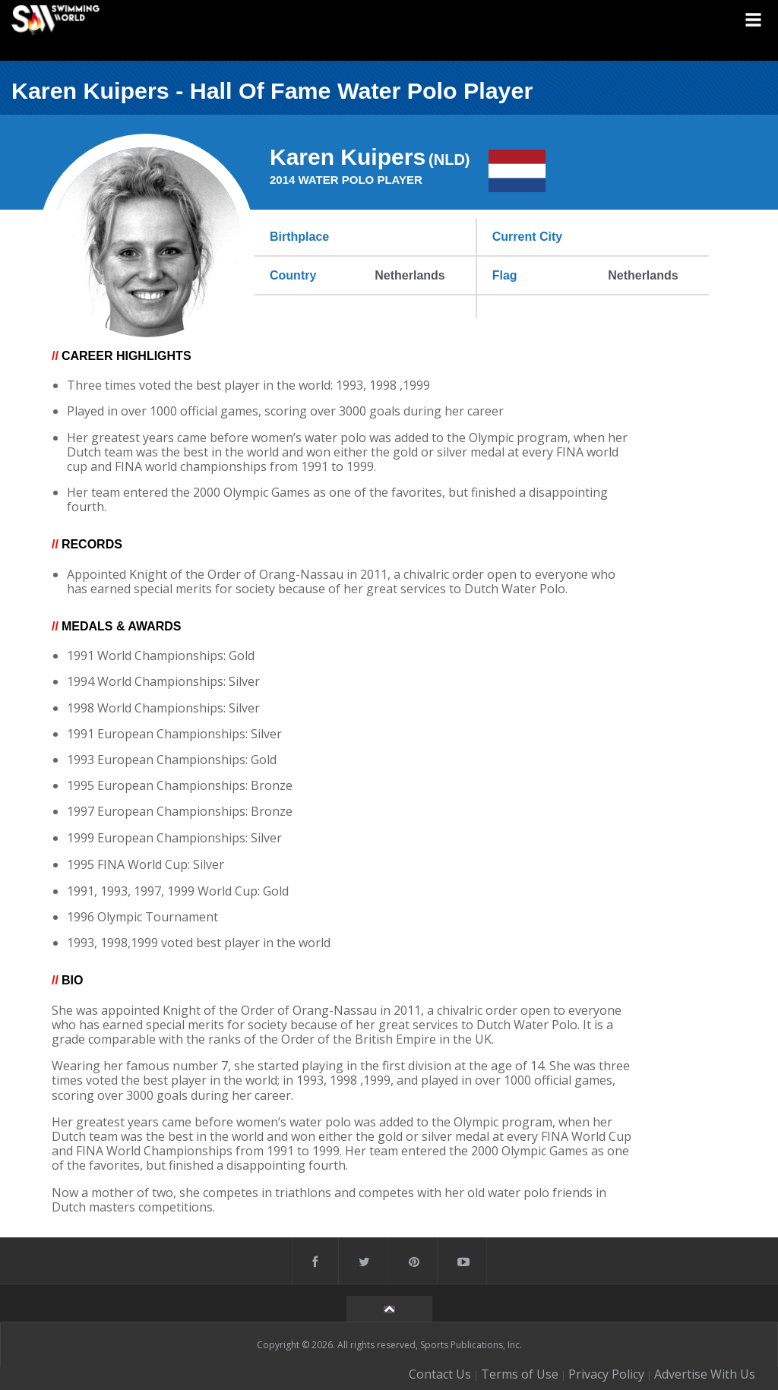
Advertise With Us (704, 1374)
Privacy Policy (606, 1374)
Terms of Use (519, 1374)
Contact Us (440, 1374)
